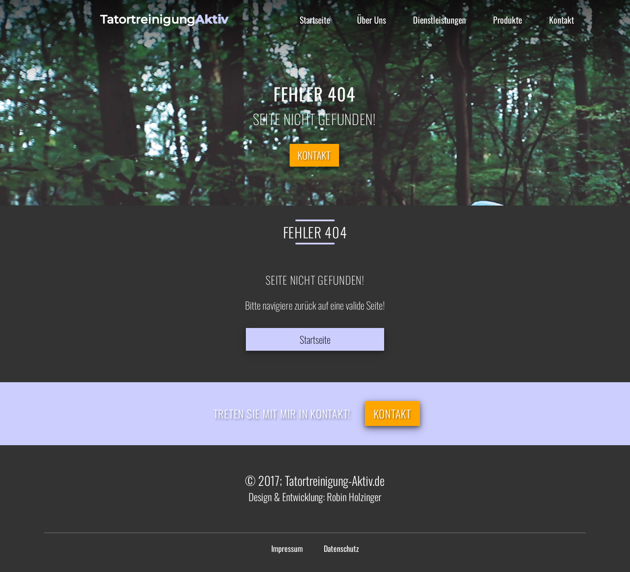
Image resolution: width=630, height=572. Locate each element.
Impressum (287, 548)
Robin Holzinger (354, 496)
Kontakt (314, 155)
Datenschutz (341, 548)
